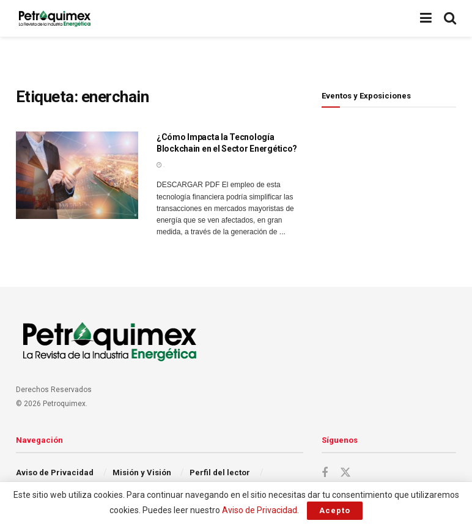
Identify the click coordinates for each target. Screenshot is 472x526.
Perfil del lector (220, 472)
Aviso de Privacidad (55, 472)
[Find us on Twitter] (345, 472)
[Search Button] (450, 18)
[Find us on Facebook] (325, 473)
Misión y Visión (141, 472)
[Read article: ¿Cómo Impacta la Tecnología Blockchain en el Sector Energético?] (77, 175)
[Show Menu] (426, 18)
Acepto (334, 510)
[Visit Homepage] (54, 18)
